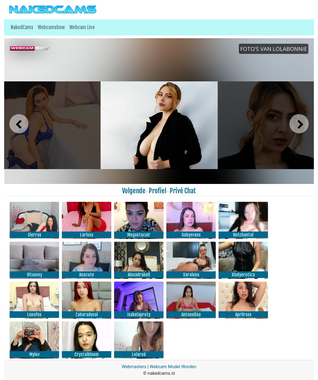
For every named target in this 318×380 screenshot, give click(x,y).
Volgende (133, 191)
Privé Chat (183, 191)
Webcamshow (51, 27)
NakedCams (22, 27)
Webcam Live (82, 27)
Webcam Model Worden (173, 366)
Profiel (157, 191)
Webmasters (134, 366)
